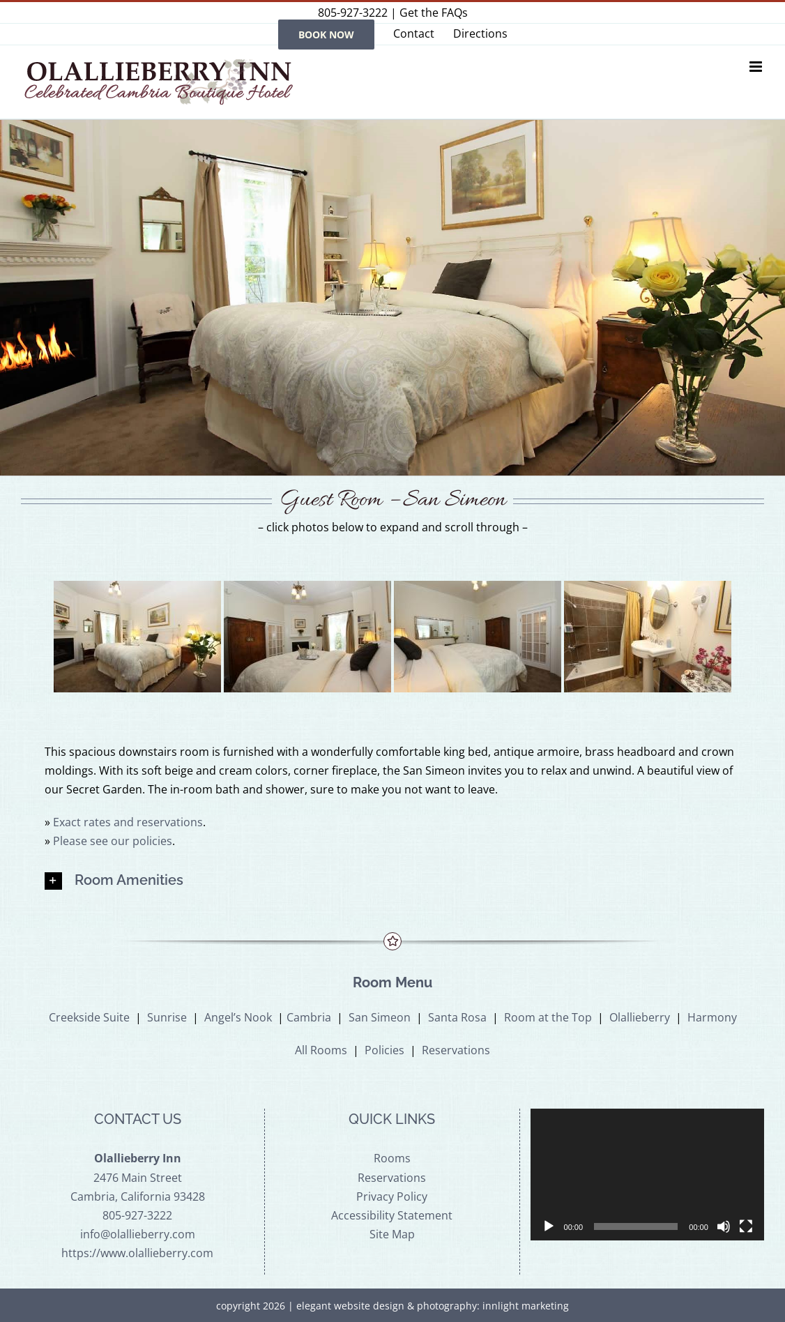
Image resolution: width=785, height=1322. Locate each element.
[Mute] (724, 1226)
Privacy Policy (391, 1196)
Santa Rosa (457, 1017)
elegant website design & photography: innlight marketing (432, 1305)
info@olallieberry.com (137, 1234)
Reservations (456, 1050)
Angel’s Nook (238, 1017)
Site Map (392, 1234)
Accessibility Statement (391, 1215)
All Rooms (321, 1050)
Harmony (712, 1017)
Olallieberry (639, 1017)
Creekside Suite (89, 1017)
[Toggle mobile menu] (756, 66)
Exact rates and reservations (128, 822)
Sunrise (167, 1017)
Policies (384, 1050)
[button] (392, 881)
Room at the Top (548, 1017)
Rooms (392, 1158)
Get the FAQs (433, 12)
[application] (647, 1174)
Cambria (309, 1017)
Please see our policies (112, 841)
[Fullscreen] (746, 1226)
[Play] (549, 1226)
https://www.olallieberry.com (137, 1253)
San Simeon (380, 1017)
